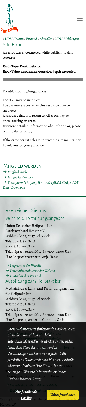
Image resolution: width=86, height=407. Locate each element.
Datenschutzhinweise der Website (32, 270)
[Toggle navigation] (80, 18)
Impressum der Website (25, 265)
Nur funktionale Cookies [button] (26, 394)
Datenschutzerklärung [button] (25, 378)
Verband (31, 38)
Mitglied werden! (19, 172)
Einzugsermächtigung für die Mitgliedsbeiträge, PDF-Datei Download (41, 185)
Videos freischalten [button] (62, 394)
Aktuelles (46, 38)
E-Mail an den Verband (25, 276)
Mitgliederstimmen (20, 177)
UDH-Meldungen (67, 38)
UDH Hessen (14, 38)
